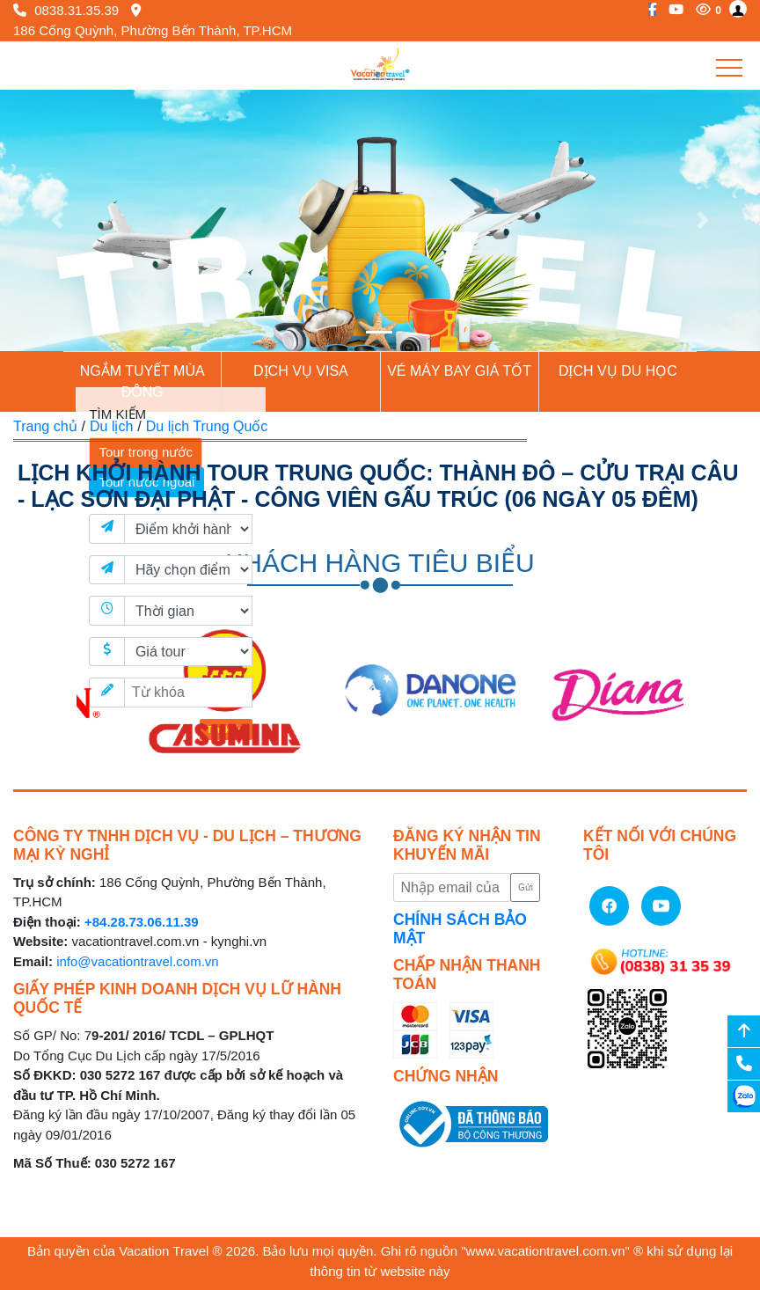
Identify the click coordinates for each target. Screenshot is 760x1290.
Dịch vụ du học (618, 370)
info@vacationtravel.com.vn (137, 961)
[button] (57, 220)
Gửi (525, 887)
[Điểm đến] (188, 570)
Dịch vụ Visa (300, 370)
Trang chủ (45, 426)
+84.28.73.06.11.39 (141, 921)
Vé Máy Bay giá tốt (459, 370)
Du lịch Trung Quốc (207, 426)
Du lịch (111, 426)
